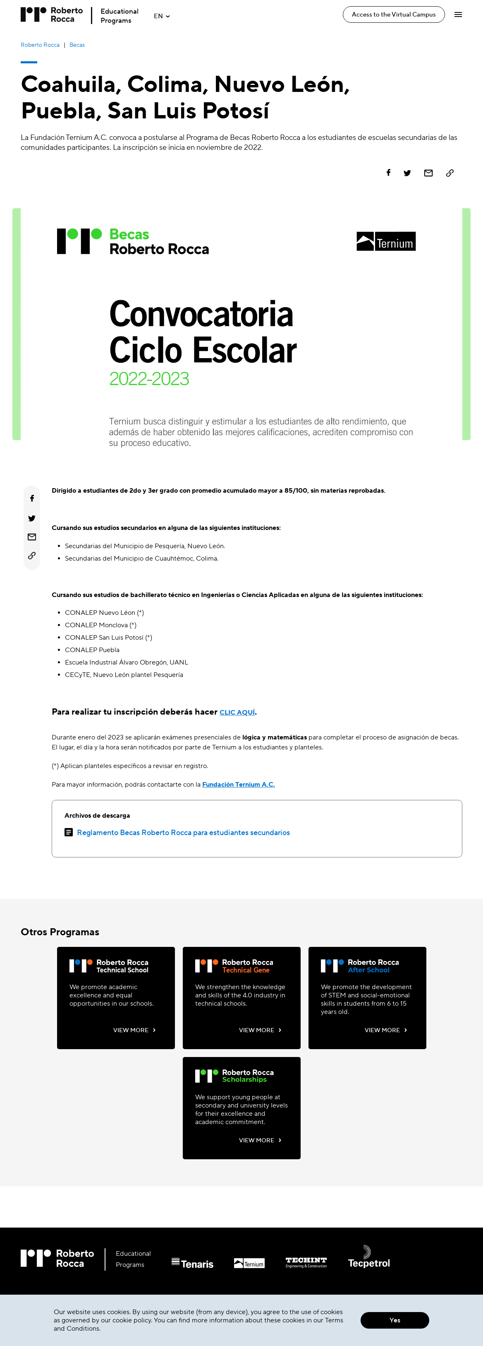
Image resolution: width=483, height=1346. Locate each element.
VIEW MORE (134, 1030)
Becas (77, 45)
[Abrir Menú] (458, 14)
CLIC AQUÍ (237, 712)
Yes (395, 1320)
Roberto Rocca (40, 45)
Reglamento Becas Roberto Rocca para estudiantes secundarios (183, 833)
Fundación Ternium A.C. (238, 784)
